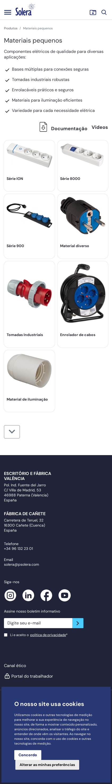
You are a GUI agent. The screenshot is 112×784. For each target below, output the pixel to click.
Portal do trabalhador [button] (28, 676)
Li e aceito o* (39, 635)
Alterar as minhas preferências (47, 764)
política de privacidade (48, 635)
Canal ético (15, 665)
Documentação (61, 128)
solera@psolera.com (21, 564)
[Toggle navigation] (7, 12)
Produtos (10, 28)
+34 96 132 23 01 (18, 548)
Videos (100, 127)
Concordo (28, 755)
